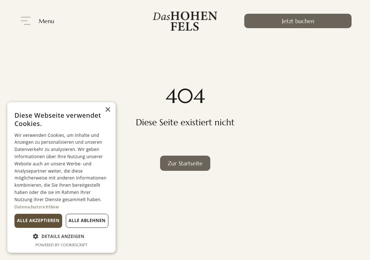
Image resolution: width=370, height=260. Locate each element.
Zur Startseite (185, 163)
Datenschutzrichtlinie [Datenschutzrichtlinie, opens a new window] (36, 206)
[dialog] (61, 177)
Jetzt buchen (298, 21)
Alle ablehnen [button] (87, 220)
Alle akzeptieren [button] (38, 220)
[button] (61, 236)
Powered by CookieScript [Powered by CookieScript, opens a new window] (61, 244)
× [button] (107, 110)
